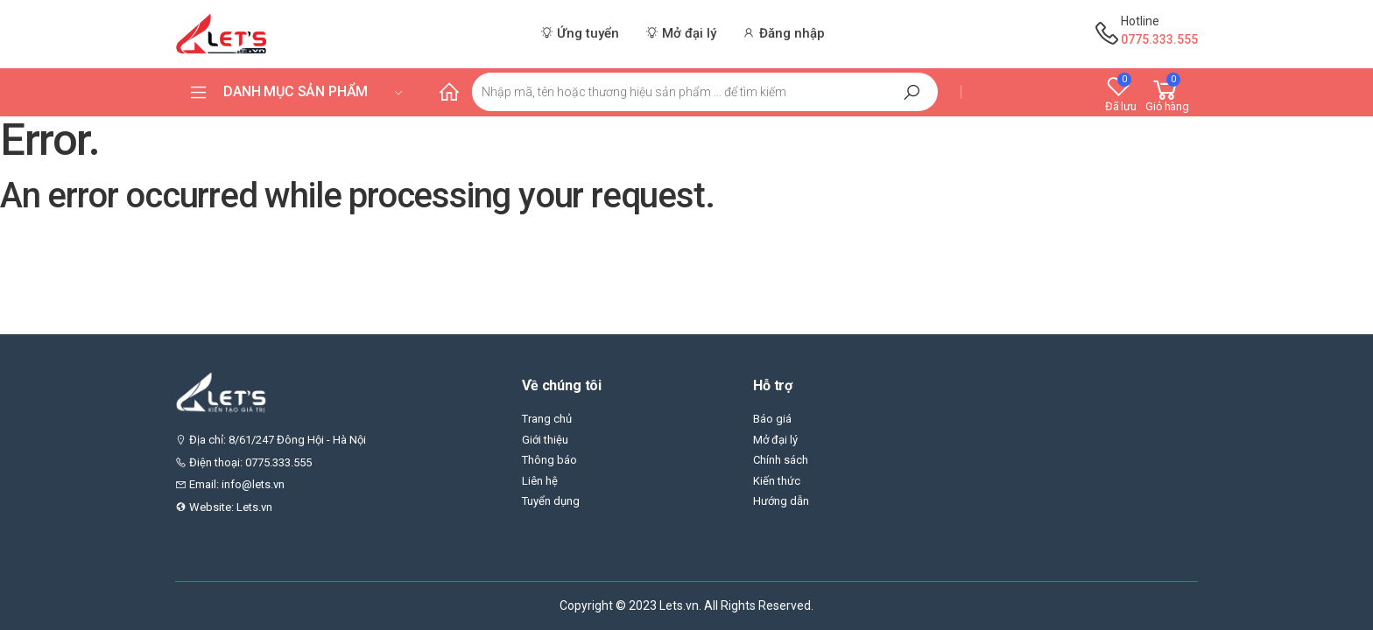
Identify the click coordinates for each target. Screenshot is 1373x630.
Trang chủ (547, 418)
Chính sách (780, 459)
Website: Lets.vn (223, 507)
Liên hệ (540, 480)
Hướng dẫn (781, 501)
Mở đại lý (775, 439)
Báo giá (772, 418)
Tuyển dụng (551, 501)
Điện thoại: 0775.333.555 (243, 462)
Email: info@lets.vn (230, 484)
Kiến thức (776, 480)
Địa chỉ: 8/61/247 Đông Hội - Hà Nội (270, 439)
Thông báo (549, 459)
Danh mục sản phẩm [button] (313, 91)
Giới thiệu (545, 439)
